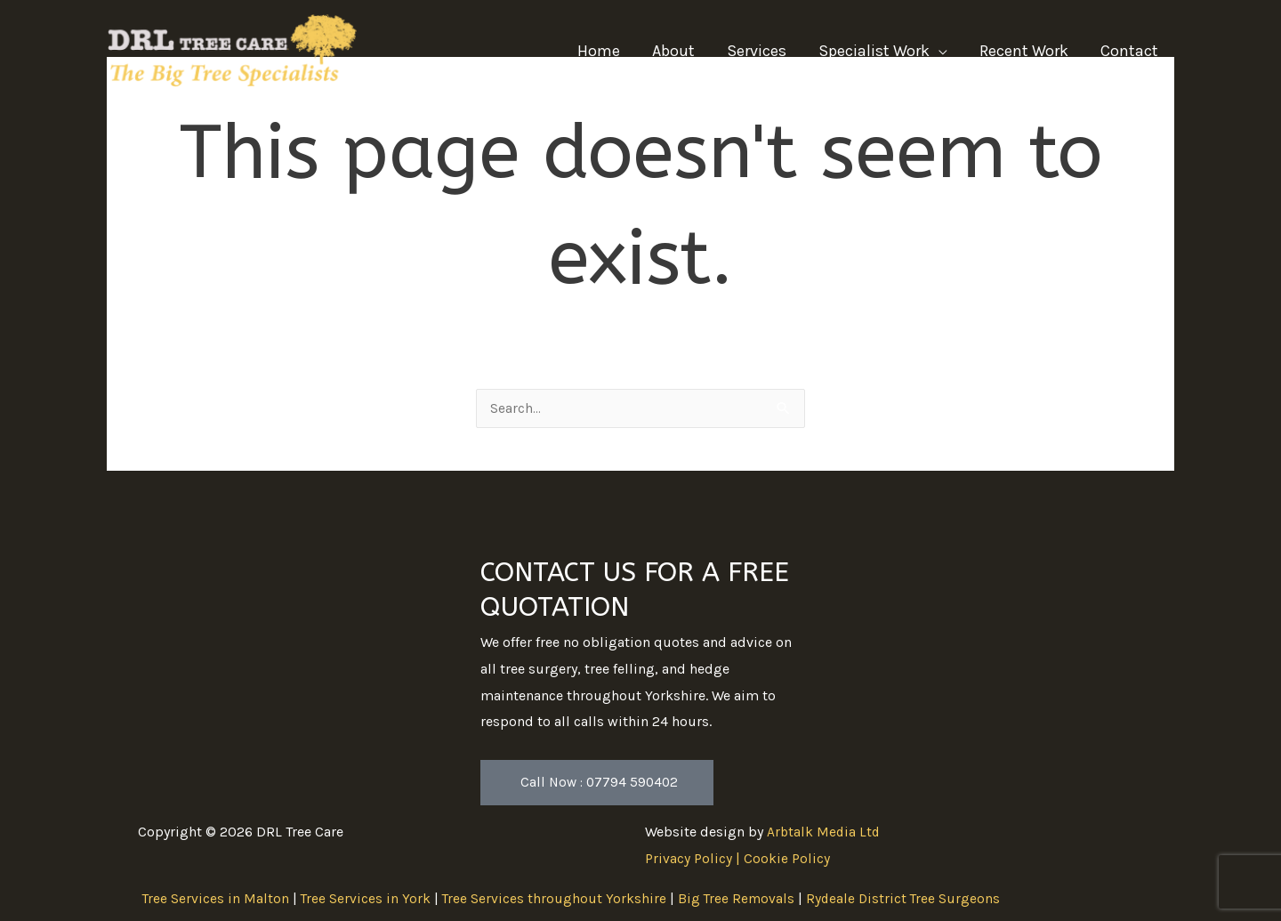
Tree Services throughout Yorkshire (556, 898)
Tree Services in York (367, 898)
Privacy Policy (688, 859)
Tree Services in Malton (216, 898)
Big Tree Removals (740, 898)
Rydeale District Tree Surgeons (908, 898)
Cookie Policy (787, 859)
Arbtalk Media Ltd (824, 832)
